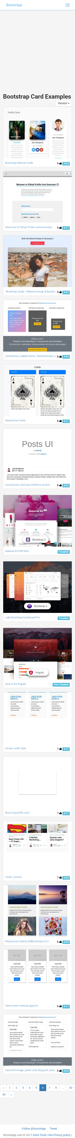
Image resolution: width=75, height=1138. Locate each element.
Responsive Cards (15, 420)
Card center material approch (21, 1005)
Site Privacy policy (59, 1135)
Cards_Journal (13, 876)
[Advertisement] (37, 47)
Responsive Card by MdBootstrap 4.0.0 (27, 941)
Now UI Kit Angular (15, 683)
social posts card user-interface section (27, 484)
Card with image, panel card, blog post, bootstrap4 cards (37, 1070)
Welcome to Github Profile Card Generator (28, 227)
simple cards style (15, 748)
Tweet (53, 1128)
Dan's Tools (39, 1135)
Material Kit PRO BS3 (17, 551)
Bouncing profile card (17, 812)
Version (63, 103)
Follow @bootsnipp (34, 1128)
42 (70, 1087)
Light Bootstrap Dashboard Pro (22, 617)
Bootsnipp (14, 5)
